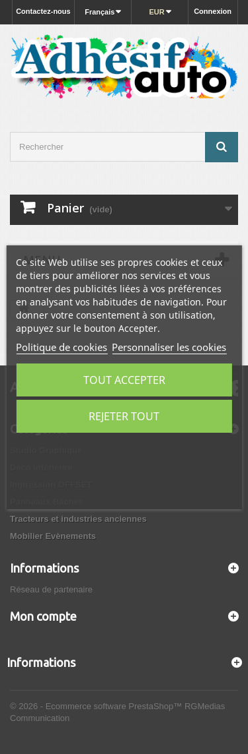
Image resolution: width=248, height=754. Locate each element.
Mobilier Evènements (53, 536)
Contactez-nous (43, 11)
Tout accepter (124, 380)
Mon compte (43, 616)
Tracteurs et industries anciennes (78, 519)
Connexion (212, 11)
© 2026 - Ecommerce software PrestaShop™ (97, 706)
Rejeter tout (124, 416)
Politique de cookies (61, 347)
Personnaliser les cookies (169, 347)
